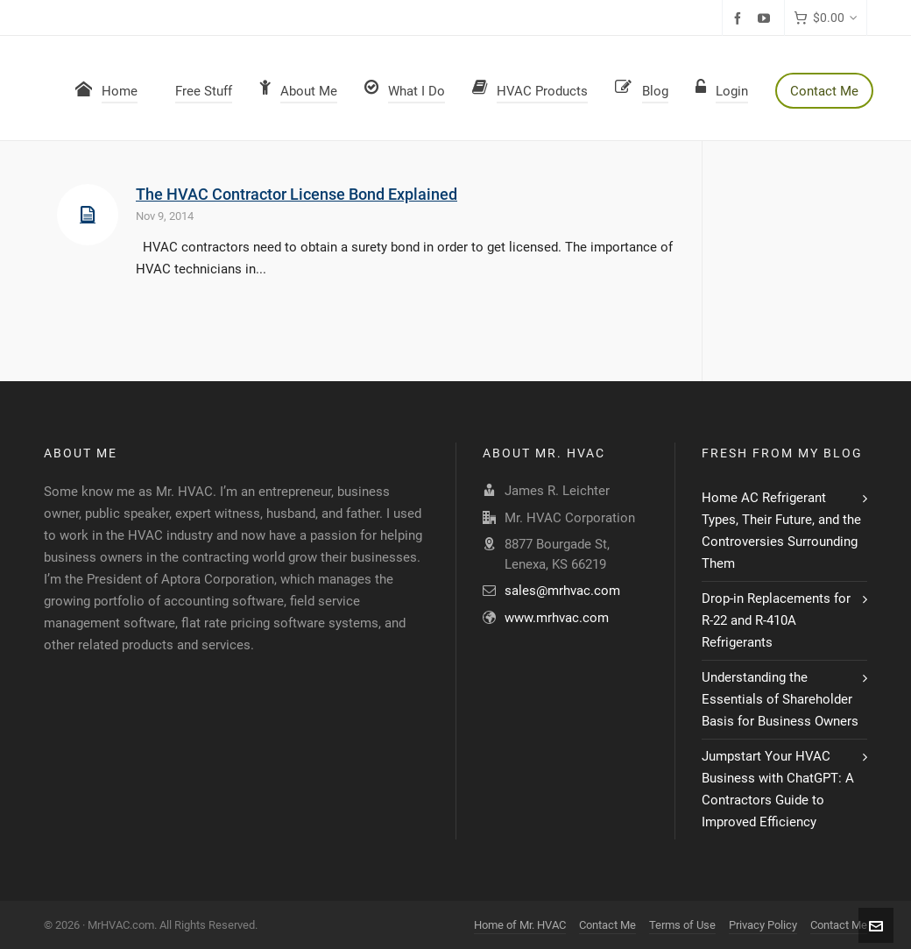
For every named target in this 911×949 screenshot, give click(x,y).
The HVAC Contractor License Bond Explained (296, 194)
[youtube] (766, 18)
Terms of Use (682, 924)
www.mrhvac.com (557, 618)
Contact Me (607, 924)
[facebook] (740, 18)
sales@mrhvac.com (562, 590)
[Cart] (826, 18)
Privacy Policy (763, 924)
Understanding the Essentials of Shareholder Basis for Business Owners (780, 699)
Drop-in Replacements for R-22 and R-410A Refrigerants (776, 620)
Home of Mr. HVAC (520, 924)
